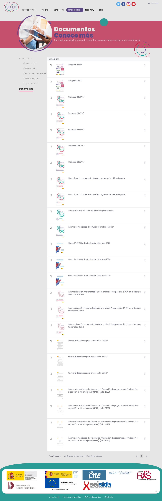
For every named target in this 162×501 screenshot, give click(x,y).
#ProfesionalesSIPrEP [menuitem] (34, 73)
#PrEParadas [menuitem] (30, 68)
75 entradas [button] (55, 456)
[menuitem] (29, 10)
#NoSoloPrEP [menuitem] (30, 63)
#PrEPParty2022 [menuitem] (31, 78)
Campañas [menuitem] (25, 58)
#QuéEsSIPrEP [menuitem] (30, 83)
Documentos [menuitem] (26, 88)
